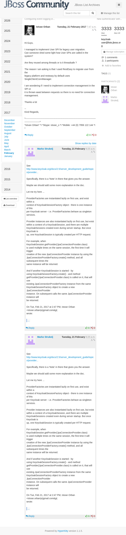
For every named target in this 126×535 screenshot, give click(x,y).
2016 (7, 169)
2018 (7, 102)
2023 (7, 51)
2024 (7, 41)
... (29, 320)
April (6, 146)
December (9, 120)
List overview (10, 199)
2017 (7, 112)
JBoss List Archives (52, 5)
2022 (7, 61)
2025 (7, 30)
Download (9, 205)
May (6, 143)
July (6, 136)
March (7, 149)
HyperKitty (63, 531)
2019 (7, 92)
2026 (7, 20)
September (9, 130)
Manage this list (110, 13)
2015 (7, 179)
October (8, 126)
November (9, 123)
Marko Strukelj (45, 148)
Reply (29, 135)
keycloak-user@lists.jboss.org (111, 42)
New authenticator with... (109, 19)
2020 (7, 81)
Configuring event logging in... (40, 19)
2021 (7, 71)
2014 (7, 189)
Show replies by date (85, 143)
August (7, 133)
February (9, 153)
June (6, 140)
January (8, 156)
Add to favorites (111, 65)
